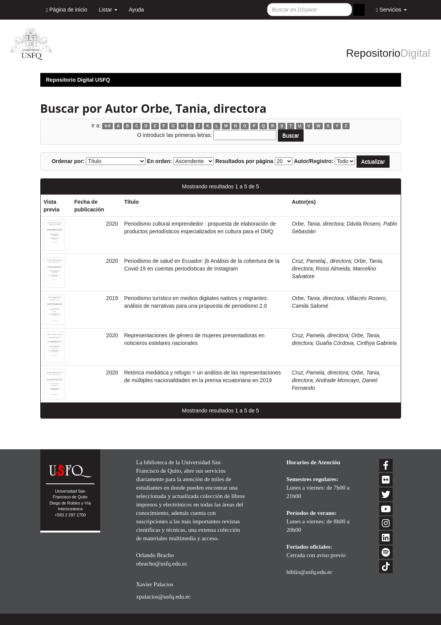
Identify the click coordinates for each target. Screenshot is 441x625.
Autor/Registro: (314, 161)
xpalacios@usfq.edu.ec (163, 596)
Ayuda (136, 10)
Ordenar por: (67, 161)
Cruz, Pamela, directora (320, 335)
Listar (108, 10)
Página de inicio (67, 10)
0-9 (108, 126)
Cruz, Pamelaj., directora (321, 261)
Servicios (391, 10)
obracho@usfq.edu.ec (161, 563)
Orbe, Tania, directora (318, 224)
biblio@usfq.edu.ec (309, 572)
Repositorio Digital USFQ (78, 80)
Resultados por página (244, 161)
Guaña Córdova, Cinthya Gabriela (356, 343)
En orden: (159, 161)
